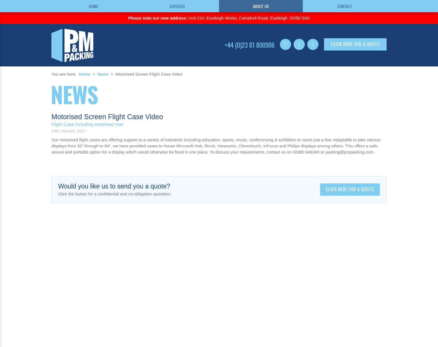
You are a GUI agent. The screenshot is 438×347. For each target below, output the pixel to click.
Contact (344, 6)
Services (177, 6)
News (102, 74)
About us (261, 6)
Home (93, 6)
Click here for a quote (355, 43)
